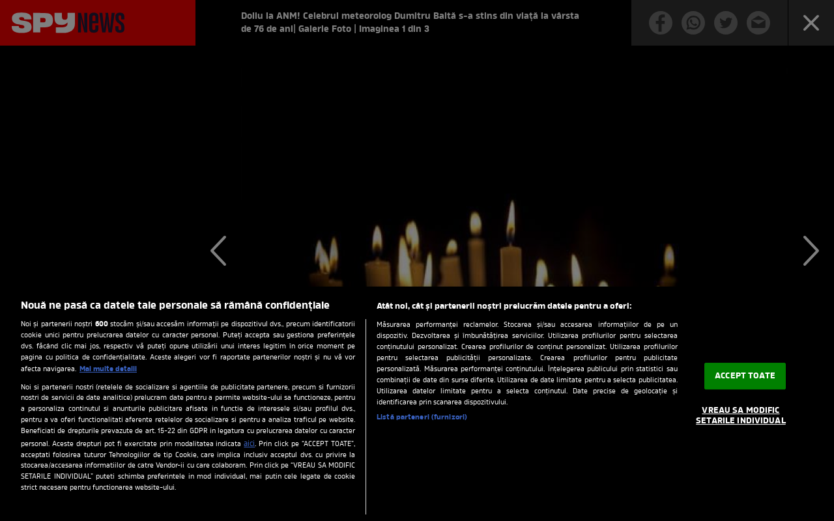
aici (249, 444)
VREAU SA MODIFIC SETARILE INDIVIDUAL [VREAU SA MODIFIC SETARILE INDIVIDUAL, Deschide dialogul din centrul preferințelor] (740, 416)
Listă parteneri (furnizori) (422, 417)
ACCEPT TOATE (745, 376)
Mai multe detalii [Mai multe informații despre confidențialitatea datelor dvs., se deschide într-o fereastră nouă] (108, 369)
